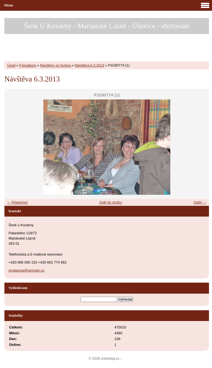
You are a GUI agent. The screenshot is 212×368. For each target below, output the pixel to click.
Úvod (11, 65)
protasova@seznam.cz (26, 270)
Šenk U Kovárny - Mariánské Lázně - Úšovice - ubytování (106, 26)
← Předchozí (17, 202)
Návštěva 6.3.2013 (89, 65)
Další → (200, 202)
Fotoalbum (27, 65)
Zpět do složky (110, 202)
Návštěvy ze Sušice (56, 65)
